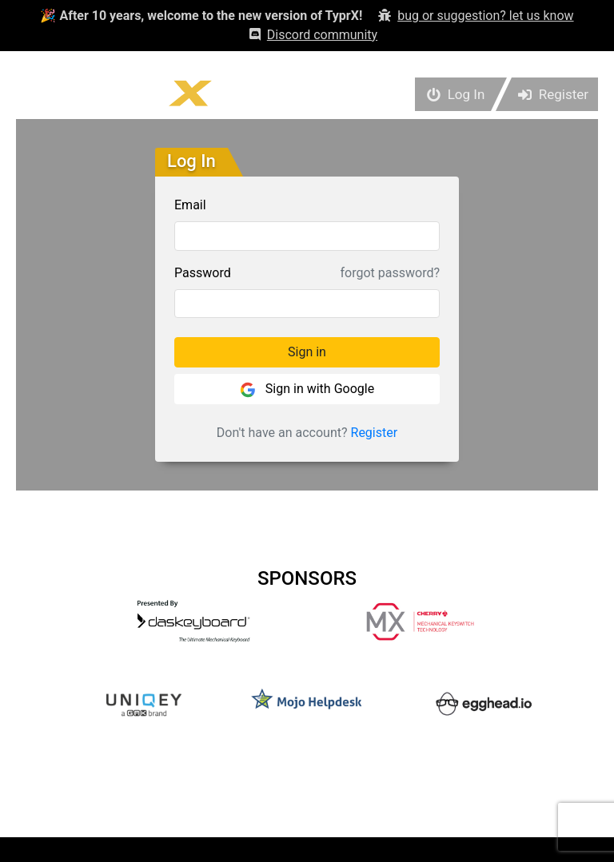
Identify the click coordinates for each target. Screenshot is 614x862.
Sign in (307, 351)
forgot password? (390, 272)
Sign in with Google (307, 389)
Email (190, 205)
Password (202, 272)
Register (374, 432)
